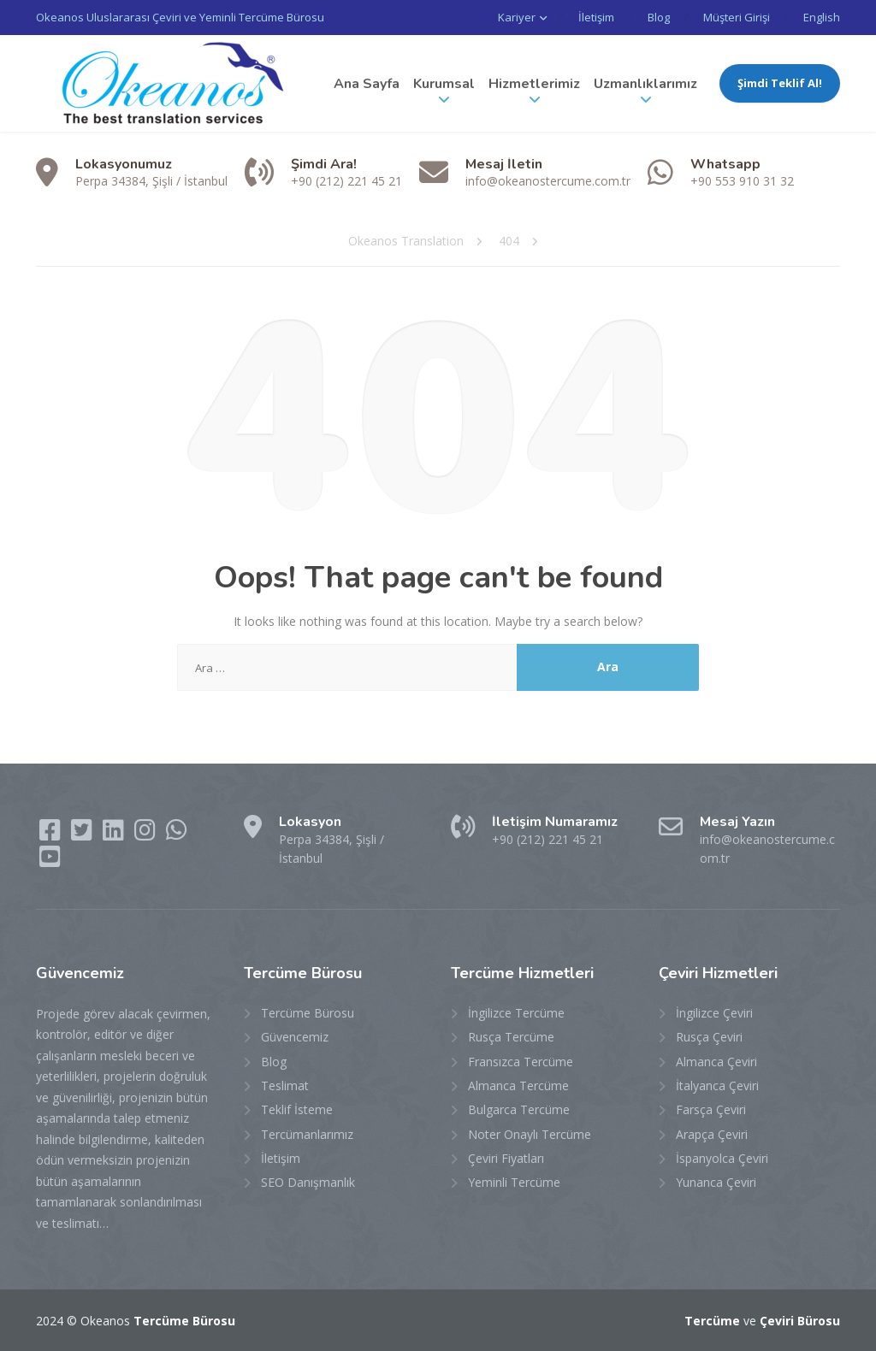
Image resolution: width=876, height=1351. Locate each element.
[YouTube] (50, 860)
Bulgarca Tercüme (519, 1109)
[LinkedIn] (115, 834)
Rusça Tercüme (511, 1037)
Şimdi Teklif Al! (779, 83)
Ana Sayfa (367, 83)
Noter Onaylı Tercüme (529, 1134)
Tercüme (712, 1321)
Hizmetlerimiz (534, 83)
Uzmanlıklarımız (645, 83)
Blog (659, 17)
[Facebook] (51, 834)
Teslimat (285, 1085)
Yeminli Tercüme (514, 1182)
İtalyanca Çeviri (717, 1085)
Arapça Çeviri (712, 1134)
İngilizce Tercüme (516, 1013)
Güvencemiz (294, 1037)
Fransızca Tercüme (520, 1061)
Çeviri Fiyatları (506, 1158)
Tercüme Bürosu (307, 1013)
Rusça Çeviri (709, 1037)
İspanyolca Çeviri (722, 1158)
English (821, 17)
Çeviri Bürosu (800, 1321)
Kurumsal (444, 83)
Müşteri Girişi (736, 17)
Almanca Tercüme (518, 1085)
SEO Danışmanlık (308, 1182)
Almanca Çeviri (716, 1061)
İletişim (596, 17)
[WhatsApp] (176, 834)
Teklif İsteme (297, 1109)
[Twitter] (83, 834)
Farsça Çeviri (711, 1109)
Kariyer (517, 17)
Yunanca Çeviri (716, 1182)
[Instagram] (146, 834)
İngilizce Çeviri (714, 1013)
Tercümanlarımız (307, 1134)
